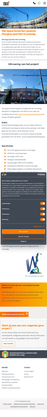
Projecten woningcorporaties (11, 388)
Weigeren (23, 241)
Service (26, 374)
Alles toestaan (23, 231)
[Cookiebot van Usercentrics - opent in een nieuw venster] (37, 175)
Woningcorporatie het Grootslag (29, 114)
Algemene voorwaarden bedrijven (24, 404)
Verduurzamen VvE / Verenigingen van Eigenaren (11, 378)
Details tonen (37, 226)
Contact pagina (29, 371)
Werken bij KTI (28, 377)
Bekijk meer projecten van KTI (13, 314)
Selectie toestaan (23, 236)
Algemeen (5, 371)
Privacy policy (7, 404)
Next (46, 87)
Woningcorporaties (8, 374)
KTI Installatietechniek (13, 3)
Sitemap (32, 406)
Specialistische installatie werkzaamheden (10, 383)
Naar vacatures (8, 343)
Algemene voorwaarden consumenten (27, 405)
